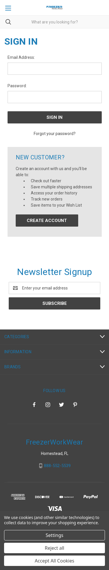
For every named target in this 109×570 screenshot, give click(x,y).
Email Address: (21, 57)
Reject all (54, 548)
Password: (17, 85)
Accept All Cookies (54, 561)
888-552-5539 (57, 465)
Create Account (47, 220)
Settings (54, 535)
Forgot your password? (55, 133)
